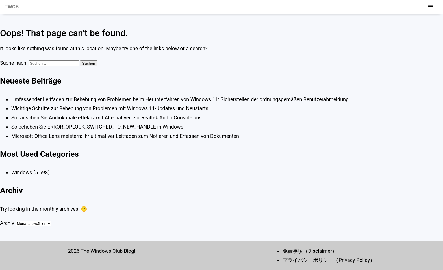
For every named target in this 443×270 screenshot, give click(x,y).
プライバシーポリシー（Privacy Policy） (329, 260)
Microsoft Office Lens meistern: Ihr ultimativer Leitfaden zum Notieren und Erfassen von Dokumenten (125, 136)
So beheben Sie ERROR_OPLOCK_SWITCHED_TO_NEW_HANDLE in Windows (97, 127)
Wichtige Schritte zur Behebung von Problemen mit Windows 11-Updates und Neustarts (109, 108)
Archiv (7, 223)
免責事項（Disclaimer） (310, 251)
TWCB (12, 7)
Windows (21, 172)
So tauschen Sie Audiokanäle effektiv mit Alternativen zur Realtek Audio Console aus (106, 118)
